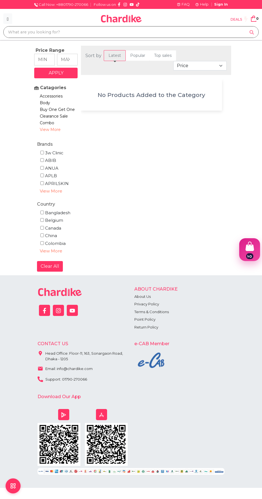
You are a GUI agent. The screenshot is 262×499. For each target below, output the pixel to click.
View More (50, 129)
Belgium (51, 220)
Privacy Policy (146, 304)
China (48, 235)
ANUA (49, 168)
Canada (50, 228)
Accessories (51, 96)
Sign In (221, 4)
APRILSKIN (54, 183)
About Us (142, 296)
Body (45, 102)
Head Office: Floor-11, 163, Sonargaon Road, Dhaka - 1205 (80, 355)
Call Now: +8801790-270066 (61, 4)
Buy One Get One (57, 109)
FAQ (183, 4)
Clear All (50, 266)
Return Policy (146, 327)
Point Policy (144, 319)
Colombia (53, 243)
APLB (48, 175)
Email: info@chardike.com (65, 368)
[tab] (115, 55)
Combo (47, 122)
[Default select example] (200, 65)
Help (202, 4)
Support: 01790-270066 (62, 378)
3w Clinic (51, 152)
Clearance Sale (54, 116)
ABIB (48, 160)
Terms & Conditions (151, 312)
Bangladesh (55, 212)
